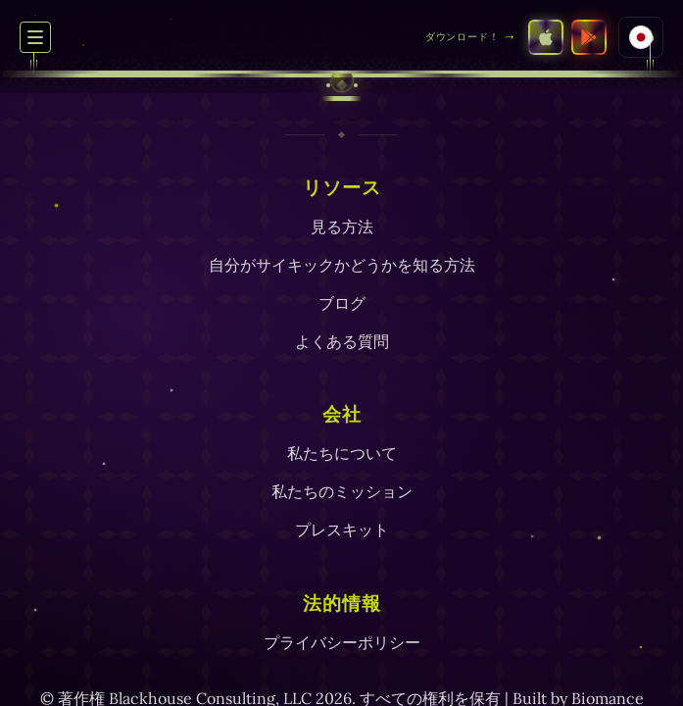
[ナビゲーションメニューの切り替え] (35, 37)
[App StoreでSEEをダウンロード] (545, 37)
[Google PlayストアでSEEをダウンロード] (589, 37)
